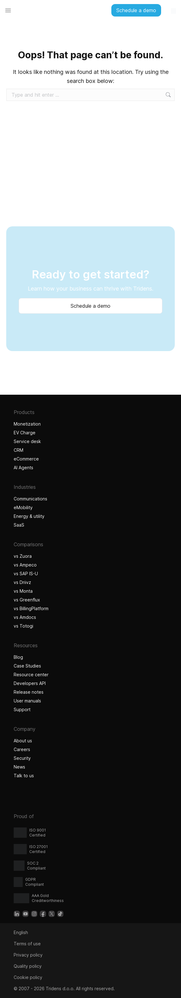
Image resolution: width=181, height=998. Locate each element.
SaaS (19, 525)
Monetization (27, 424)
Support (22, 709)
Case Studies (27, 665)
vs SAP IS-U (26, 573)
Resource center (31, 674)
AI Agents (24, 467)
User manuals (27, 700)
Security (22, 758)
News (19, 766)
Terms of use (27, 943)
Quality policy (28, 966)
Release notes (29, 692)
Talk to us (24, 775)
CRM (18, 450)
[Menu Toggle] (8, 10)
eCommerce (26, 458)
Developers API (30, 683)
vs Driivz (22, 582)
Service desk (27, 441)
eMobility (23, 507)
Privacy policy (28, 954)
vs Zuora (23, 556)
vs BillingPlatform (31, 608)
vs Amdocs (25, 617)
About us (23, 740)
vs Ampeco (25, 564)
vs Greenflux (27, 599)
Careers (22, 749)
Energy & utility (29, 516)
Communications (30, 498)
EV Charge (24, 432)
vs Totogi (24, 626)
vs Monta (23, 591)
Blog (18, 657)
